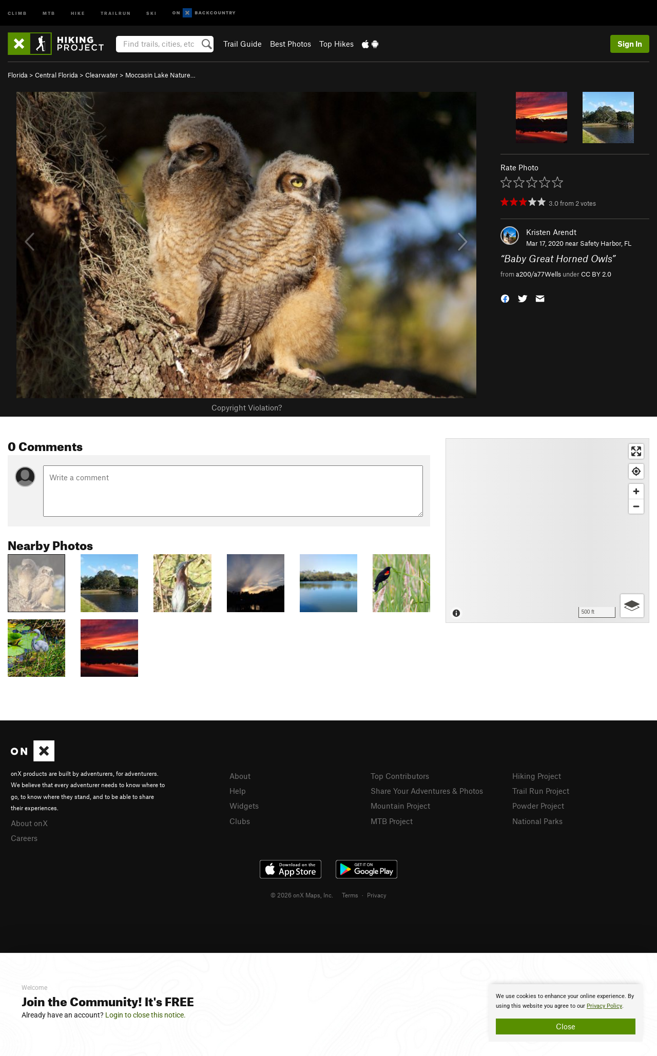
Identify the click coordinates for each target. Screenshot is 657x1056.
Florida (18, 75)
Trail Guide (242, 43)
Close (565, 1026)
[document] (565, 1012)
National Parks (537, 821)
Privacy (377, 894)
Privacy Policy (604, 1006)
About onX (29, 823)
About (239, 775)
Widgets (244, 805)
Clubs (239, 821)
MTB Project (392, 821)
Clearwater (101, 75)
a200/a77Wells (538, 274)
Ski (151, 12)
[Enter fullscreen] (636, 451)
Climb (17, 12)
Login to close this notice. (145, 1015)
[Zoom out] (636, 506)
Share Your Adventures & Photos (427, 790)
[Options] (632, 605)
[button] (505, 297)
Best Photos (290, 43)
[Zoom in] (636, 491)
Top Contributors (400, 775)
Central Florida (56, 75)
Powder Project (538, 805)
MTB (49, 12)
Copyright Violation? (246, 407)
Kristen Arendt (551, 232)
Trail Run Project (540, 790)
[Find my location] (636, 471)
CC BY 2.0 (596, 274)
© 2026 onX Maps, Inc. (301, 894)
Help (237, 790)
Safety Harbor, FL (605, 243)
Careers (24, 838)
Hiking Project (536, 775)
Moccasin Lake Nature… (160, 75)
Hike (78, 12)
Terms (350, 894)
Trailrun (116, 12)
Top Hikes (336, 43)
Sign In (629, 43)
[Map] (547, 530)
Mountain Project (400, 805)
